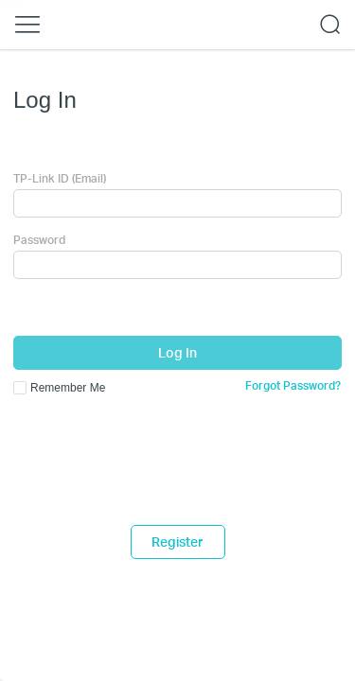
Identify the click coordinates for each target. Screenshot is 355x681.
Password (39, 240)
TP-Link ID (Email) (59, 178)
